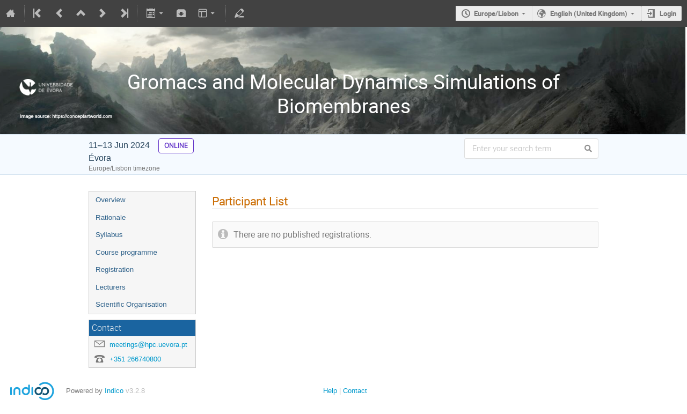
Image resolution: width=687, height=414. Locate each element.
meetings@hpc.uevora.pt (148, 344)
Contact (355, 390)
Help (330, 390)
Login (668, 13)
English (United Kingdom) (588, 13)
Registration (115, 269)
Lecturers (111, 287)
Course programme (126, 252)
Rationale (111, 217)
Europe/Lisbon (496, 13)
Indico (114, 390)
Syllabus (109, 235)
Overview (111, 200)
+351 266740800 (135, 359)
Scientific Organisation (131, 304)
